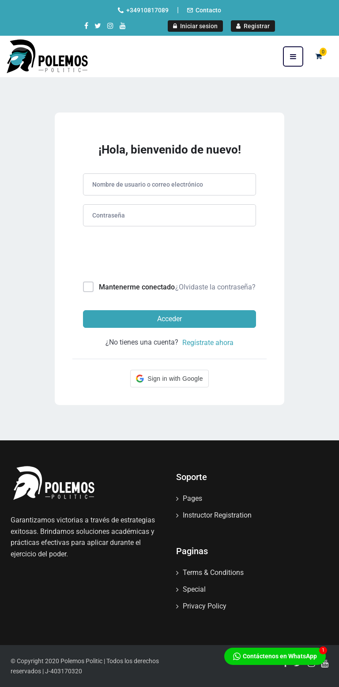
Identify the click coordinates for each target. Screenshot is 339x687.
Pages (192, 498)
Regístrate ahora (208, 342)
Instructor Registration (217, 515)
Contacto (208, 10)
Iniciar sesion (195, 26)
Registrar (253, 26)
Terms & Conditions (213, 572)
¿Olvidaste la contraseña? (215, 287)
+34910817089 (147, 10)
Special (194, 589)
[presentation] (143, 255)
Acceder (169, 319)
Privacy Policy (204, 606)
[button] (169, 378)
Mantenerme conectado (137, 287)
